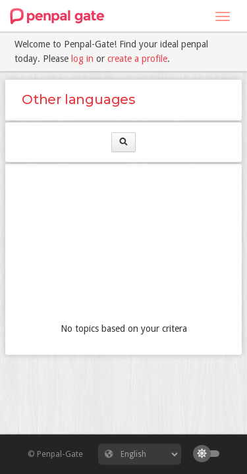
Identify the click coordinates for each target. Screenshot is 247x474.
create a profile (137, 58)
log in (82, 58)
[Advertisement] (123, 246)
